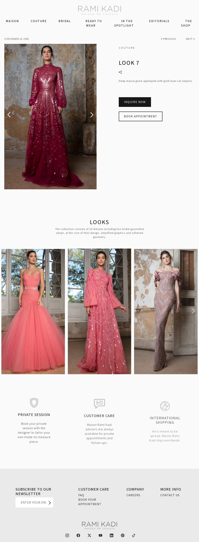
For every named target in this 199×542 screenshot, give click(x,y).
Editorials (159, 21)
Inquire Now (135, 102)
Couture (39, 21)
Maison (12, 21)
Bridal (64, 21)
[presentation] (9, 115)
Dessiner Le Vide (16, 39)
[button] (6, 311)
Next (190, 39)
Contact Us (170, 495)
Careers (133, 495)
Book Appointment (140, 116)
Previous (169, 39)
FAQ (81, 495)
